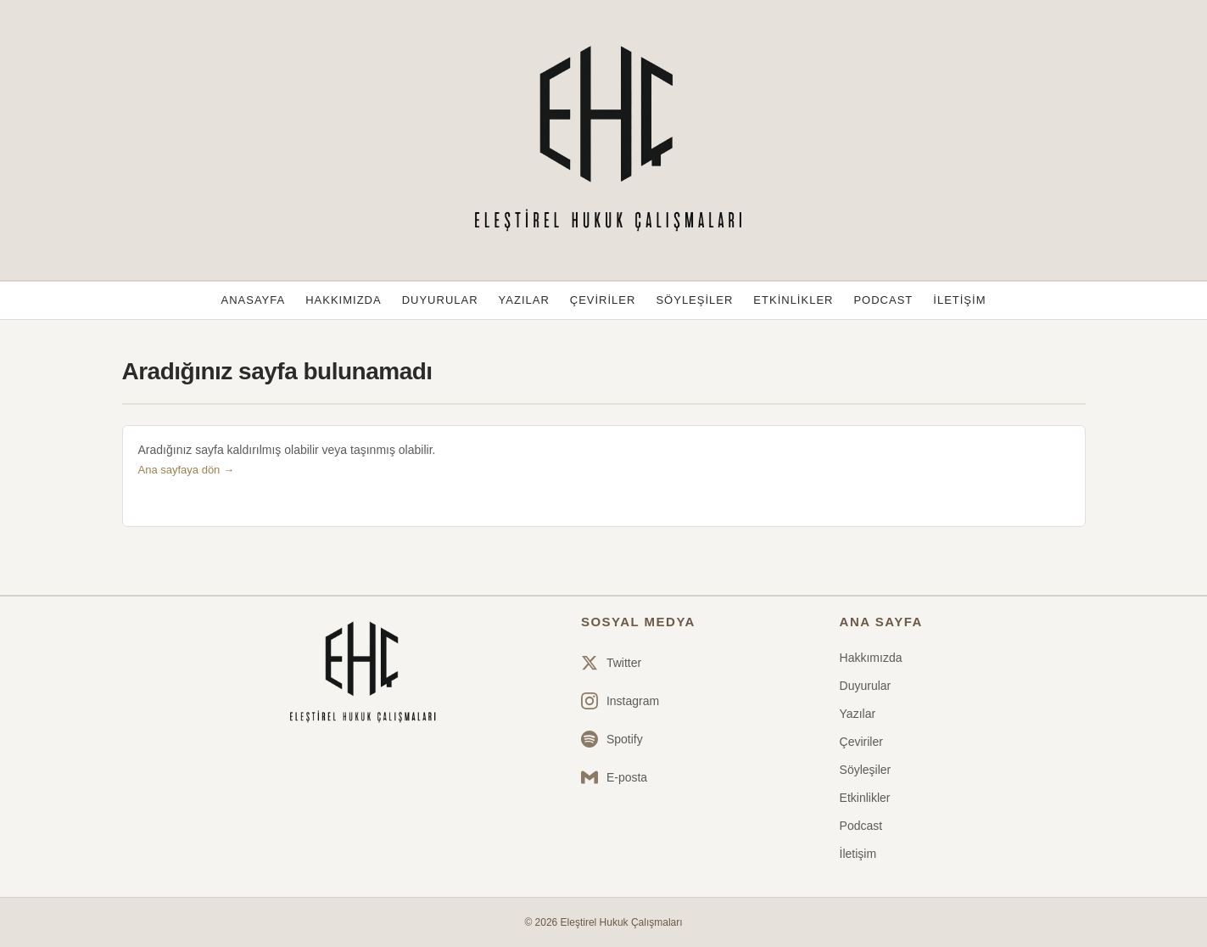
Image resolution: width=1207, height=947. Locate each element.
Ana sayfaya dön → (186, 469)
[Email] (620, 778)
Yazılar (524, 300)
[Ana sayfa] (360, 673)
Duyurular (440, 300)
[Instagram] (620, 701)
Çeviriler (603, 300)
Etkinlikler (793, 300)
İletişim (959, 300)
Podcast (883, 300)
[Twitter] (620, 663)
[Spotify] (620, 740)
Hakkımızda (343, 300)
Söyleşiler (694, 300)
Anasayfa (253, 300)
